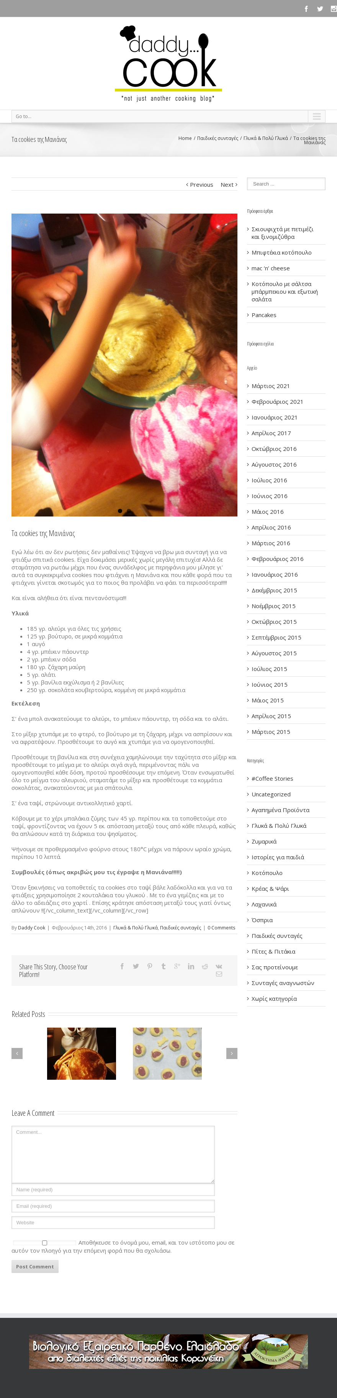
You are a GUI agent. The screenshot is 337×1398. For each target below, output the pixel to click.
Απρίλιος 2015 (271, 716)
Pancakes (264, 315)
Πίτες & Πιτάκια (273, 951)
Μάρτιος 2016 (271, 543)
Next (227, 184)
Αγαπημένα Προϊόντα (280, 810)
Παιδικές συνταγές (217, 138)
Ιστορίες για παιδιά (278, 857)
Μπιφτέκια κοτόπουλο (282, 252)
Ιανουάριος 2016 (275, 574)
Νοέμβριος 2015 (274, 606)
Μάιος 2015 (268, 700)
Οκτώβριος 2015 (274, 621)
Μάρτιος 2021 (271, 386)
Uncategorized (271, 794)
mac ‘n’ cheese (271, 268)
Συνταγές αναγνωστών (283, 983)
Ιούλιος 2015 (269, 669)
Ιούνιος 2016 (270, 496)
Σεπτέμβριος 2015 (276, 637)
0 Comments (221, 927)
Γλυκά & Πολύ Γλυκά (266, 138)
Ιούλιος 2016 (269, 480)
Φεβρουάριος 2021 (278, 401)
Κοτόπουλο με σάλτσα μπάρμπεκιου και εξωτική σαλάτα (285, 291)
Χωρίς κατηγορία (274, 998)
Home (185, 138)
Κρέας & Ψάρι (270, 888)
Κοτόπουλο (267, 873)
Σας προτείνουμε (275, 967)
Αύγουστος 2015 (274, 653)
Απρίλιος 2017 (271, 433)
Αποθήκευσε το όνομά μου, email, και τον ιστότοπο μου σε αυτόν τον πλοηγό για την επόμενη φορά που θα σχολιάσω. (122, 1246)
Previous (201, 184)
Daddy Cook (31, 927)
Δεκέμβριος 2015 (274, 590)
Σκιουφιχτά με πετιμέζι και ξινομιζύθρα (283, 232)
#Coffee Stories (272, 778)
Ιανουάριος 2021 (275, 417)
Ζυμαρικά (264, 841)
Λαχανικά (264, 904)
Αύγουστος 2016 (274, 464)
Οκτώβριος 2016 (274, 448)
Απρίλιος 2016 (271, 527)
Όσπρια (262, 920)
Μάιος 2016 (268, 511)
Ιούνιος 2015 (270, 684)
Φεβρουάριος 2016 (278, 558)
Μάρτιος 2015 (271, 731)
